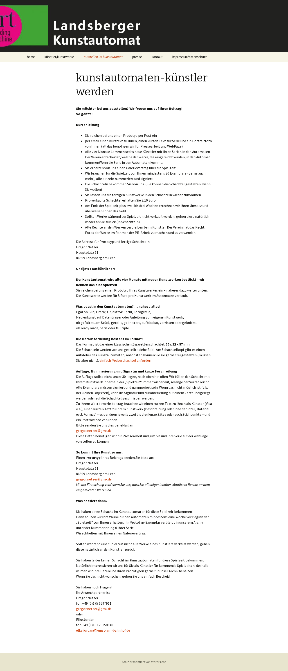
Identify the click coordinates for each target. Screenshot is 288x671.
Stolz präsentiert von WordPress (144, 662)
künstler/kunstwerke (59, 57)
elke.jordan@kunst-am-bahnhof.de (103, 630)
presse (137, 57)
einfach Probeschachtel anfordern (125, 360)
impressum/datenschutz (189, 57)
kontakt (157, 57)
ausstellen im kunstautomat (103, 57)
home (31, 57)
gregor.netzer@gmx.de (94, 430)
